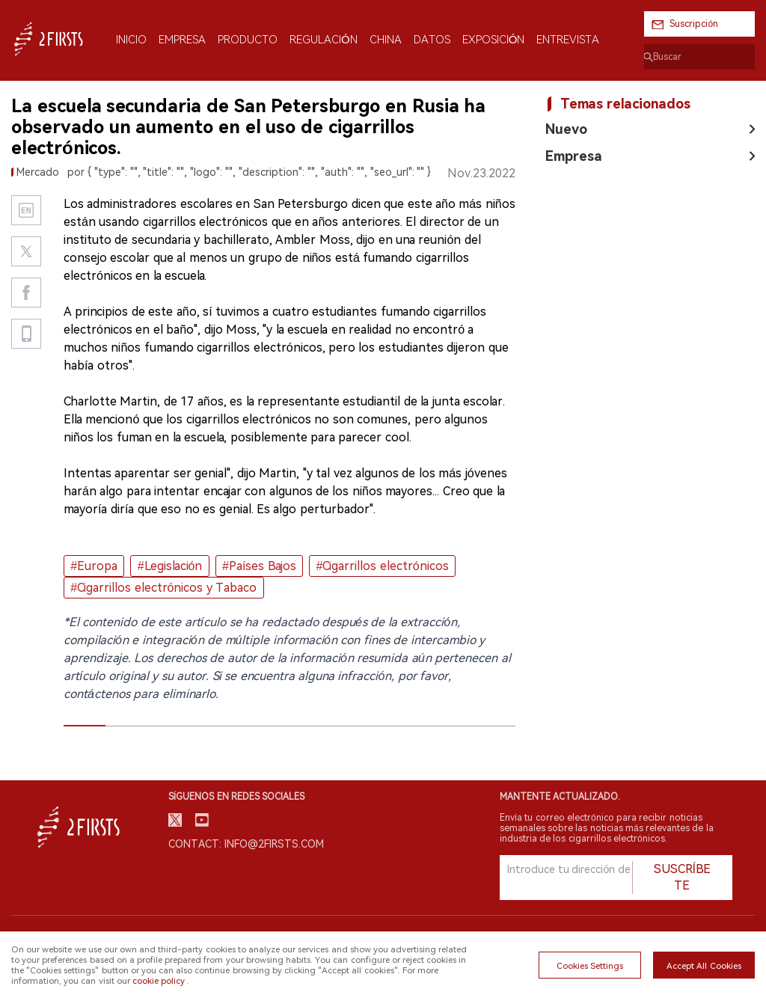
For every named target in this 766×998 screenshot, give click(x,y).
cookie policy (158, 981)
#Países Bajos (259, 566)
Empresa (573, 156)
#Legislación (170, 566)
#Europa (93, 566)
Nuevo (566, 129)
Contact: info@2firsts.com (246, 844)
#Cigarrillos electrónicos (382, 566)
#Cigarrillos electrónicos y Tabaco (163, 588)
